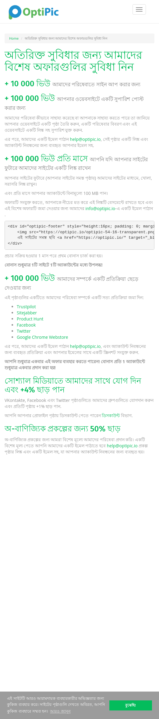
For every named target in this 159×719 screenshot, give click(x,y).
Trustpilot (26, 306)
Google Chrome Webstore (42, 337)
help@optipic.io (85, 139)
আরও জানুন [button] (60, 711)
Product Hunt (30, 319)
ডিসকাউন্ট (111, 415)
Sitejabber (27, 313)
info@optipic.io (100, 208)
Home (14, 38)
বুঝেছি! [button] (130, 705)
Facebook (26, 325)
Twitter (24, 331)
